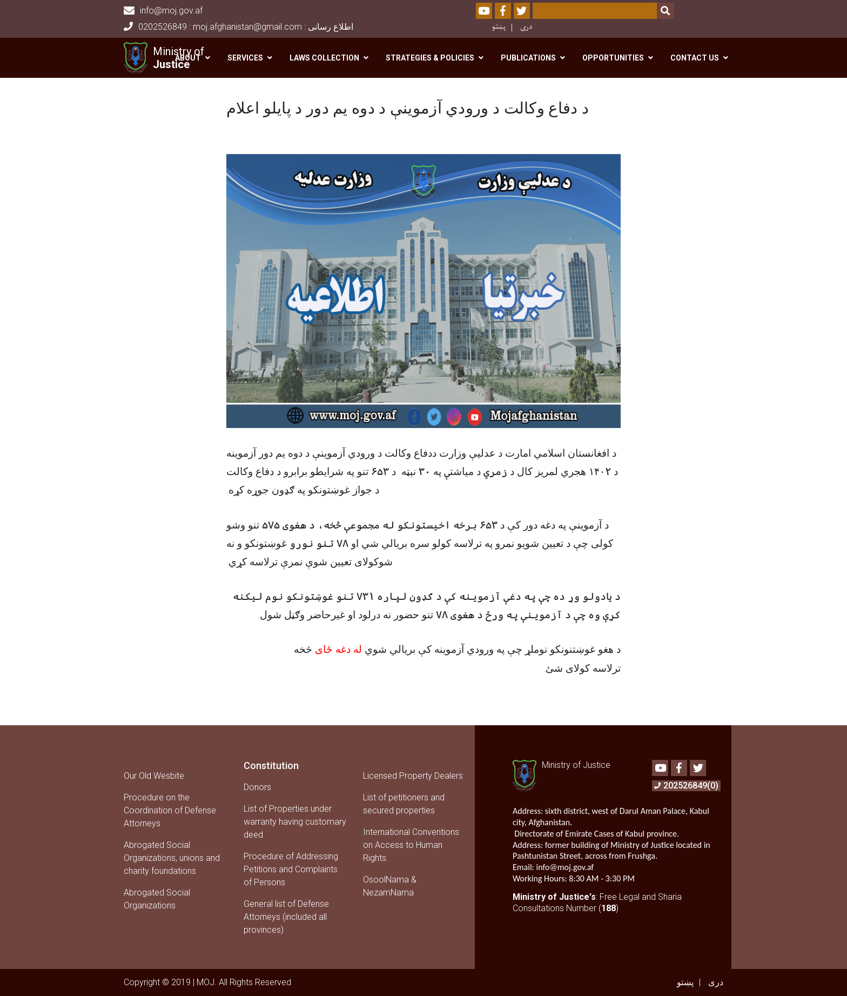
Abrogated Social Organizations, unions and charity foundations (172, 858)
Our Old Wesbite (154, 776)
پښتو (499, 27)
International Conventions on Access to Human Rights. (411, 845)
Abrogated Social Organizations (157, 899)
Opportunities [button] (613, 58)
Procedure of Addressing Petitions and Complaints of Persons (291, 869)
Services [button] (245, 58)
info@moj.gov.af (163, 10)
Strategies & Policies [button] (430, 58)
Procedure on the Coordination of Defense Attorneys (170, 810)
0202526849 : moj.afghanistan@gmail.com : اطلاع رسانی (238, 27)
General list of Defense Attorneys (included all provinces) (286, 917)
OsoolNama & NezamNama (389, 886)
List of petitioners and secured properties (404, 803)
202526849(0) (686, 785)
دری (526, 27)
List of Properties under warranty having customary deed (295, 822)
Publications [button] (528, 58)
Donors (257, 787)
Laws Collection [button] (324, 58)
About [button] (188, 58)
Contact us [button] (694, 58)
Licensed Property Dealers (413, 776)
